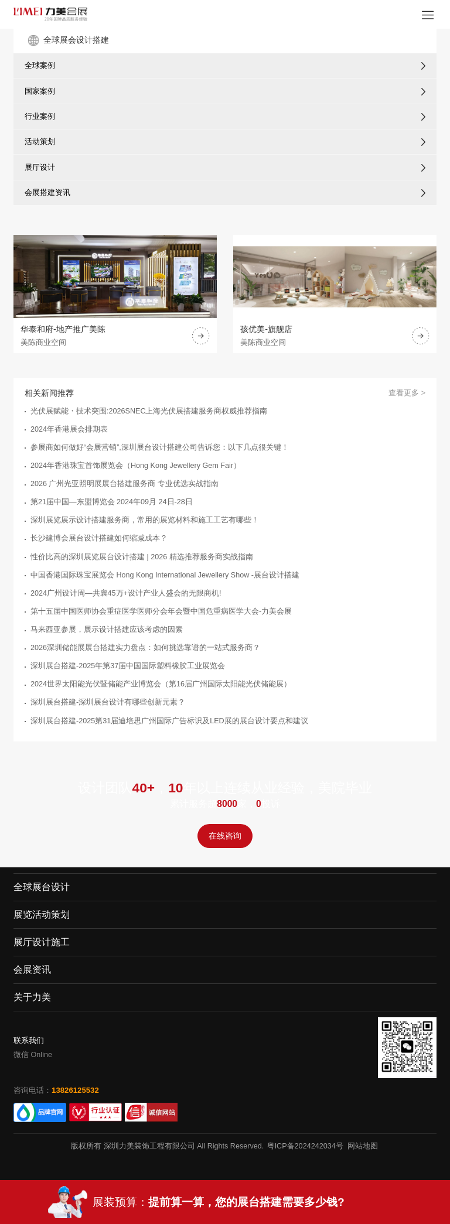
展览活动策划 (41, 914)
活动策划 (40, 141)
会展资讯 (32, 970)
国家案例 (40, 91)
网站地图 (362, 1146)
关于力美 (32, 997)
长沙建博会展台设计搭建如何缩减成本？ (99, 538)
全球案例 (40, 65)
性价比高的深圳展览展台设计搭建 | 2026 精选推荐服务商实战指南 (141, 557)
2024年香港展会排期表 (69, 429)
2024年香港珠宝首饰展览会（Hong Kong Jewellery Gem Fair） (135, 465)
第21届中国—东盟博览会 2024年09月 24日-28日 (111, 502)
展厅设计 (40, 167)
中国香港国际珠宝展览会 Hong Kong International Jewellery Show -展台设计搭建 (164, 575)
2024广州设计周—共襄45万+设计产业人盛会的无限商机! (125, 593)
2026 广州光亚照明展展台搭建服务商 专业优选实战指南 (124, 484)
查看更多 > (406, 393)
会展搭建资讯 (47, 192)
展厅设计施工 (41, 942)
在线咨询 (225, 836)
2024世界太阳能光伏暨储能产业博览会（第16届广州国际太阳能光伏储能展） (160, 684)
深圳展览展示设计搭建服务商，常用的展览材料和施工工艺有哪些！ (144, 520)
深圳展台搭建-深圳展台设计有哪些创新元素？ (107, 702)
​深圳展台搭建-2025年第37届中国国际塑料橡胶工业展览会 (127, 666)
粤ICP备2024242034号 (305, 1146)
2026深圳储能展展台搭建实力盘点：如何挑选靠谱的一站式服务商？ (145, 648)
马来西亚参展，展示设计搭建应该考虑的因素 (106, 629)
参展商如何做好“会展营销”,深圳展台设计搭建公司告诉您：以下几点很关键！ (159, 447)
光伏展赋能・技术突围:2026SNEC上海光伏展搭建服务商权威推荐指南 (149, 411)
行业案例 (40, 116)
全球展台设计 (41, 887)
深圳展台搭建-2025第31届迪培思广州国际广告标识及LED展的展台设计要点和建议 (169, 721)
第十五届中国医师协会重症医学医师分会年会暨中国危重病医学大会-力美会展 (161, 611)
